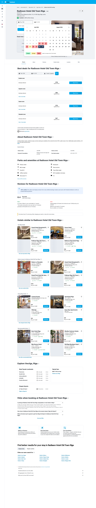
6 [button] (62, 37)
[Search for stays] (2, 8)
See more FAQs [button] (40, 418)
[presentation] (66, 56)
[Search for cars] (2, 11)
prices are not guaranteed (45, 466)
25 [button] (45, 43)
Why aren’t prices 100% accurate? (51, 475)
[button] (2, 2)
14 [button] (33, 40)
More (18, 143)
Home (18, 7)
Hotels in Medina (64, 457)
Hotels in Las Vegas (22, 455)
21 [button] (33, 43)
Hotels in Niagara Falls (66, 460)
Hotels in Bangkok (43, 460)
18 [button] (45, 40)
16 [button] (39, 40)
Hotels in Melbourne (65, 455)
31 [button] (42, 46)
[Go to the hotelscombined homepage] (10, 2)
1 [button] (36, 34)
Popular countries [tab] (30, 448)
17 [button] (42, 40)
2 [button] (39, 34)
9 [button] (39, 37)
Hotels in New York (22, 458)
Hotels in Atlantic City (44, 458)
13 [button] (30, 40)
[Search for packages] (2, 14)
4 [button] (45, 34)
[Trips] (2, 20)
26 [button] (27, 46)
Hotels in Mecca (43, 455)
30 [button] (39, 46)
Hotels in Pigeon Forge (44, 457)
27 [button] (30, 46)
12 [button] (27, 40)
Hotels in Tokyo (21, 460)
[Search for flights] (2, 6)
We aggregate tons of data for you (51, 473)
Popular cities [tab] (21, 448)
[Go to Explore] (2, 17)
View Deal (46, 237)
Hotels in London (64, 458)
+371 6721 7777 (21, 16)
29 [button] (36, 46)
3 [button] (42, 34)
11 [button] (45, 37)
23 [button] (39, 43)
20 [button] (30, 43)
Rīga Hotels (31, 7)
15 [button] (36, 40)
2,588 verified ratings (29, 17)
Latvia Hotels (23, 7)
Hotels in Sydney (21, 457)
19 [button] (27, 43)
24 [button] (42, 43)
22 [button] (36, 43)
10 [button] (42, 37)
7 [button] (33, 37)
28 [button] (33, 46)
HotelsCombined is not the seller (51, 470)
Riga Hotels (39, 7)
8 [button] (36, 37)
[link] (24, 253)
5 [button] (59, 37)
